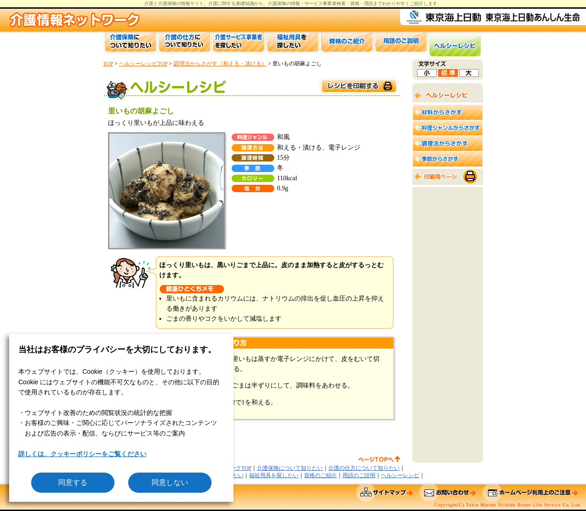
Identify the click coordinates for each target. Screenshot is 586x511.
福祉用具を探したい (273, 475)
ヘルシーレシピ (400, 475)
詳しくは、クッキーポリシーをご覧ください (82, 453)
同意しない (170, 482)
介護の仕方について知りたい (364, 468)
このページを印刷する (358, 86)
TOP (108, 63)
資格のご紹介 (320, 475)
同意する (72, 482)
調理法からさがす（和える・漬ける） (220, 63)
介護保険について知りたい (290, 468)
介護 (212, 3)
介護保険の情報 (284, 3)
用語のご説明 (358, 475)
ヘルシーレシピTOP (143, 63)
